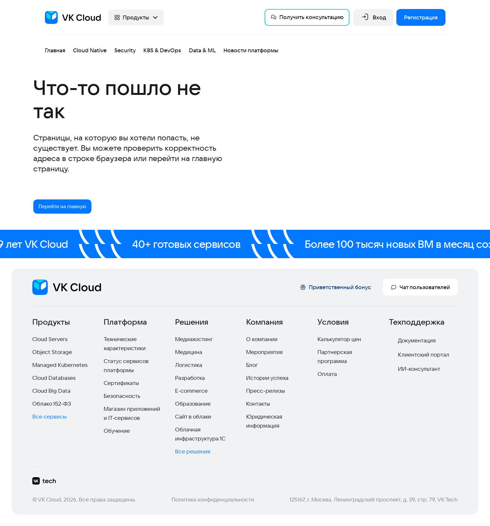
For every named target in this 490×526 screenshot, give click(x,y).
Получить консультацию (307, 17)
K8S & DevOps (162, 50)
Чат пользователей (420, 288)
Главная (55, 50)
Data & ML (202, 50)
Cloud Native (90, 50)
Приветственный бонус (335, 288)
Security (125, 50)
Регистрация (421, 17)
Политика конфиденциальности (213, 500)
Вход (373, 17)
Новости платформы (251, 50)
